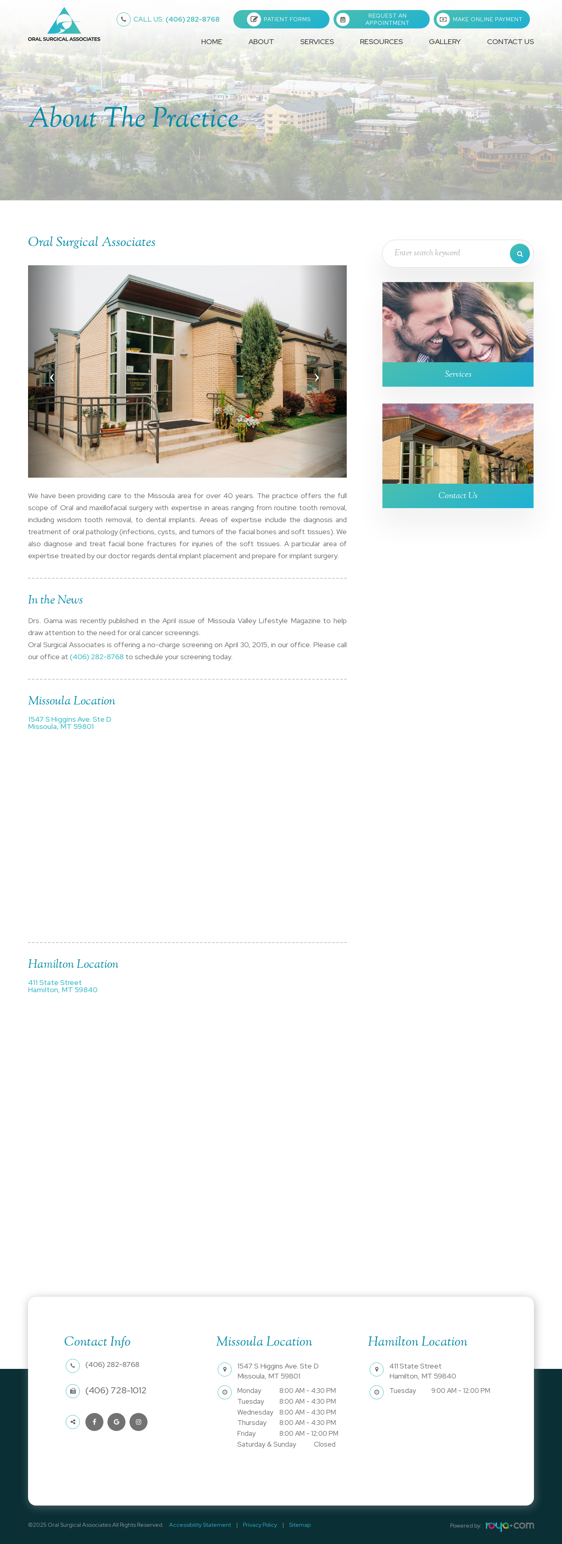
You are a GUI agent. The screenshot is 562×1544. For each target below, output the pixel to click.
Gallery (445, 41)
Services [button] (317, 41)
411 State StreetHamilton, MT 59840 (62, 986)
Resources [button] (381, 41)
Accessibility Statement (198, 1524)
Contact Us (510, 41)
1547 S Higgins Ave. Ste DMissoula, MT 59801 (69, 722)
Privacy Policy (254, 1524)
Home (211, 41)
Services (458, 374)
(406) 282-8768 (176, 19)
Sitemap (290, 1524)
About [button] (261, 41)
